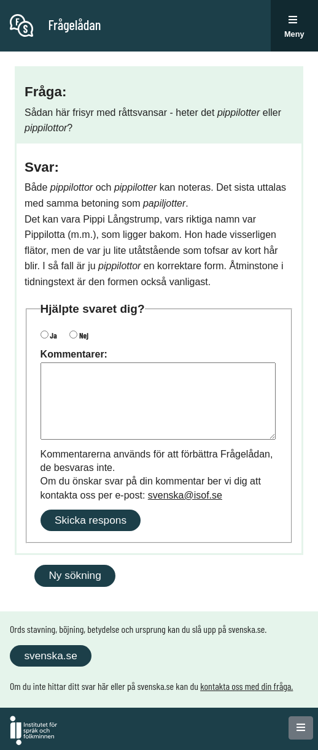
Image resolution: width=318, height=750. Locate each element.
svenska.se (50, 655)
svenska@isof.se (185, 495)
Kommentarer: (74, 354)
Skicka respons (90, 520)
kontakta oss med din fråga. (246, 686)
